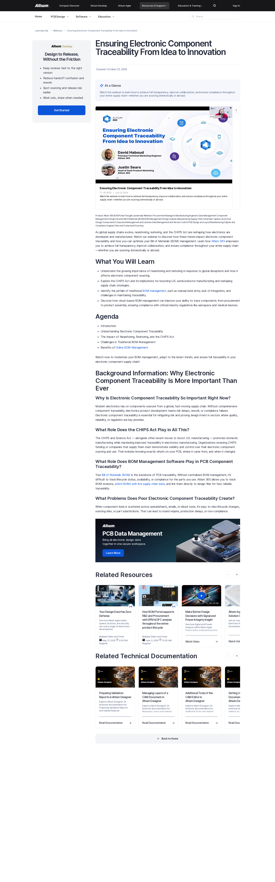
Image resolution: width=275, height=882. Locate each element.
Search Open (214, 5)
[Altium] (42, 5)
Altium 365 (218, 241)
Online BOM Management (132, 347)
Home (38, 16)
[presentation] (236, 574)
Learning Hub (41, 30)
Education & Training (190, 5)
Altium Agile (124, 5)
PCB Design (58, 16)
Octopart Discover (69, 5)
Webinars (57, 30)
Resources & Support (154, 5)
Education (104, 16)
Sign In (236, 5)
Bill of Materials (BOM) (116, 475)
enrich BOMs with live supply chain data (140, 484)
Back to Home (170, 738)
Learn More (113, 553)
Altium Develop (98, 5)
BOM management (154, 291)
